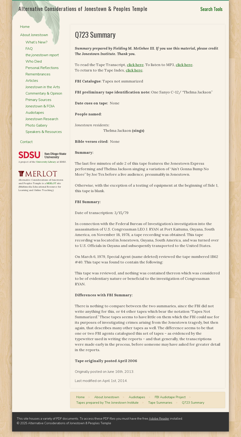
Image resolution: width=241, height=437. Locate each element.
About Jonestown (34, 34)
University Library (46, 161)
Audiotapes (35, 112)
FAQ (29, 48)
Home (25, 26)
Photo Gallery (36, 125)
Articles (32, 80)
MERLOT (51, 183)
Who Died (34, 61)
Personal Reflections (42, 67)
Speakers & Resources (44, 131)
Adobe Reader (159, 418)
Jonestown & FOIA (40, 106)
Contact (26, 141)
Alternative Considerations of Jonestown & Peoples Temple (82, 8)
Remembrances (38, 74)
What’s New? (36, 42)
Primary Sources (38, 99)
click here (135, 64)
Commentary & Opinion (44, 93)
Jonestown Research (42, 119)
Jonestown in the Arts (43, 87)
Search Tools (211, 8)
